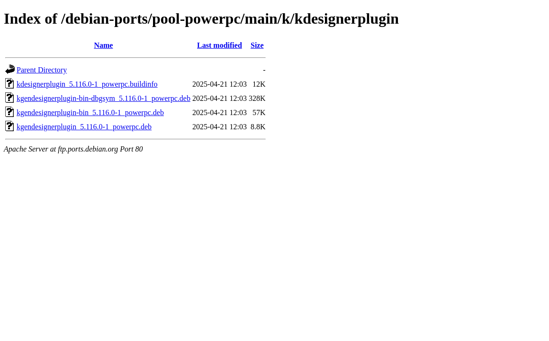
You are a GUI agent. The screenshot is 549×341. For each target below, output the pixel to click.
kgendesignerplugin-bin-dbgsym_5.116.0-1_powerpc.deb (103, 98)
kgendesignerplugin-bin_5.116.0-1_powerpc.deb (90, 112)
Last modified (219, 45)
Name (103, 45)
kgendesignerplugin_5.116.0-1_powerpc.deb (84, 127)
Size (257, 45)
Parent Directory (42, 70)
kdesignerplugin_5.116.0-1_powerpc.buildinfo (87, 84)
